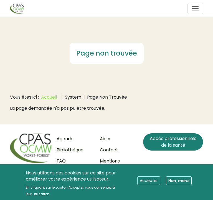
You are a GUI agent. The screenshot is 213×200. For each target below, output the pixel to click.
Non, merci (178, 182)
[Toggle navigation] (195, 8)
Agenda (65, 139)
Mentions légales (110, 164)
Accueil (49, 97)
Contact (109, 150)
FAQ (61, 161)
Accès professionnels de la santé (173, 141)
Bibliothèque (70, 150)
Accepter (149, 182)
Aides (105, 139)
